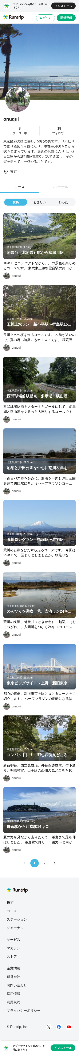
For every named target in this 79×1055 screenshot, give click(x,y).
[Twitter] (48, 1027)
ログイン (45, 17)
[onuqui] (12, 275)
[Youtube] (69, 1027)
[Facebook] (58, 1027)
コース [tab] (19, 187)
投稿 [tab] (16, 202)
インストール (63, 6)
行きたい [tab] (40, 202)
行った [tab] (63, 202)
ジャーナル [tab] (59, 187)
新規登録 (66, 17)
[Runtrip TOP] (13, 17)
